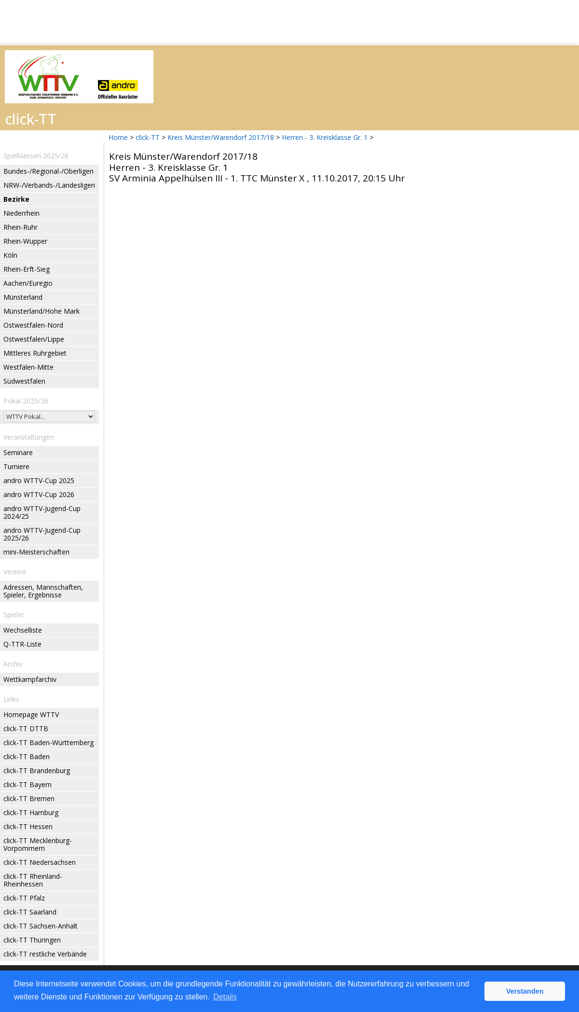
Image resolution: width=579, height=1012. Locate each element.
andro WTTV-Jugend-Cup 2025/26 (42, 534)
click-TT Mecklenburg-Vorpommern (37, 844)
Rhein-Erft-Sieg (26, 269)
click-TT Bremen (29, 798)
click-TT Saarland (29, 911)
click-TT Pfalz (24, 897)
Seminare (18, 452)
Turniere (16, 466)
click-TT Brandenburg (36, 770)
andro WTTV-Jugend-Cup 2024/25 (42, 512)
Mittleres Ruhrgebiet (35, 353)
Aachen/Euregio (28, 283)
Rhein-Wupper (25, 241)
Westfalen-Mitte (28, 367)
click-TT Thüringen (32, 939)
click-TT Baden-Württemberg (48, 742)
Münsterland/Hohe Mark (41, 311)
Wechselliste (22, 630)
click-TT (148, 137)
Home (118, 137)
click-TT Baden (26, 756)
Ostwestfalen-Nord (33, 325)
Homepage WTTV (31, 714)
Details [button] (225, 997)
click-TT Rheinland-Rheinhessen (32, 880)
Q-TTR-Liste (22, 644)
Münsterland (22, 297)
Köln (10, 255)
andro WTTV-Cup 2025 (38, 480)
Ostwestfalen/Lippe (33, 339)
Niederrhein (21, 213)
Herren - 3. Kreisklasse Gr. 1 (326, 137)
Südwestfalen (24, 381)
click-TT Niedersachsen (39, 862)
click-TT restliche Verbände (45, 953)
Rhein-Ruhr (20, 227)
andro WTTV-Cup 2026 (38, 494)
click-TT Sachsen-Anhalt (40, 925)
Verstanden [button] (525, 991)
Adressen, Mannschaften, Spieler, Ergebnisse (43, 590)
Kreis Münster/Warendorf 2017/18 (221, 137)
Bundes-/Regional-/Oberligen (48, 171)
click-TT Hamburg (30, 812)
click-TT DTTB (25, 728)
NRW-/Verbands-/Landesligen (49, 185)
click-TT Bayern (27, 784)
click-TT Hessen (28, 826)
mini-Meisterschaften (36, 551)
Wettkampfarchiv (29, 679)
